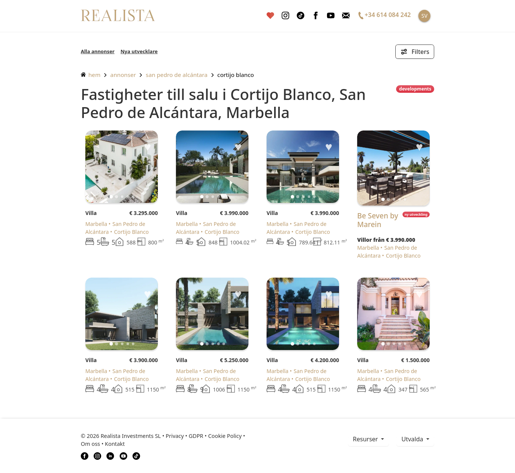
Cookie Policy (225, 435)
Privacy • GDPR (185, 435)
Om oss (90, 443)
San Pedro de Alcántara (176, 74)
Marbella (96, 223)
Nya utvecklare (138, 51)
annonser (123, 74)
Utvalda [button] (413, 439)
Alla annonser (97, 51)
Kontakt (115, 443)
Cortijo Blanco (235, 74)
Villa (91, 213)
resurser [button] (366, 439)
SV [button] (424, 15)
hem (90, 74)
